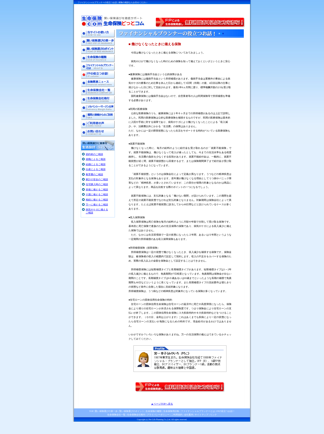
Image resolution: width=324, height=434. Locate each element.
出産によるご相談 (96, 169)
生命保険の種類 (154, 411)
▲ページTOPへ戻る (162, 403)
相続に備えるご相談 (97, 199)
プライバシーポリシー (158, 414)
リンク (213, 414)
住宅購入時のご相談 (97, 184)
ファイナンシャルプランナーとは (198, 411)
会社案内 (188, 414)
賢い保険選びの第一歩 (106, 411)
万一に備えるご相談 (97, 204)
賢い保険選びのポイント (131, 411)
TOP (91, 411)
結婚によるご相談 (96, 164)
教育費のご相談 (94, 174)
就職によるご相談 (96, 159)
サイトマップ (201, 414)
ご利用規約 (176, 414)
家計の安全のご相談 (97, 179)
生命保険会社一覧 (116, 414)
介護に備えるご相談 (97, 194)
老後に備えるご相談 (97, 189)
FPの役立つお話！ (225, 411)
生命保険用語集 (171, 411)
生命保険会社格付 (136, 414)
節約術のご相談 (94, 154)
